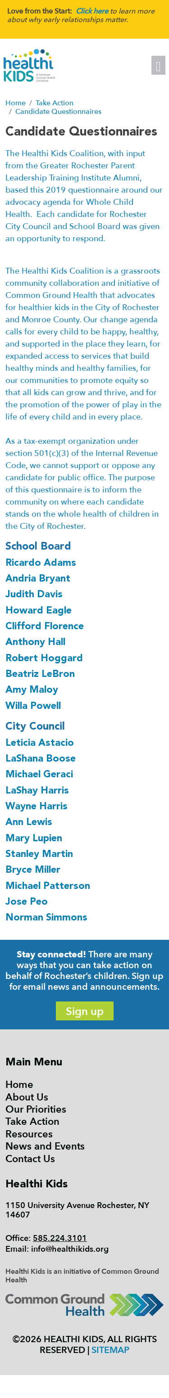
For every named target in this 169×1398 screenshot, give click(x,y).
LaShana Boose (40, 759)
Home (19, 1085)
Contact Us (30, 1159)
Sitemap (110, 1350)
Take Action (32, 1121)
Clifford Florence (44, 626)
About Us (26, 1097)
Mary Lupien (33, 838)
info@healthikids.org (70, 1249)
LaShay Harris (37, 791)
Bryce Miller (32, 870)
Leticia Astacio (39, 743)
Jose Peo (26, 902)
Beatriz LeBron (40, 674)
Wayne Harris (36, 807)
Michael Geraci (39, 775)
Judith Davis (34, 595)
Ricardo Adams (40, 563)
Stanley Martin (39, 854)
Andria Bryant (37, 579)
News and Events (45, 1146)
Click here (92, 11)
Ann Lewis (28, 822)
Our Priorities (35, 1109)
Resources (29, 1134)
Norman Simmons (46, 918)
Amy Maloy (31, 690)
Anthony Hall (35, 642)
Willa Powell (33, 706)
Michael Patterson (47, 886)
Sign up (85, 1011)
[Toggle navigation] (158, 65)
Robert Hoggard (44, 658)
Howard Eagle (38, 611)
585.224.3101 (60, 1238)
